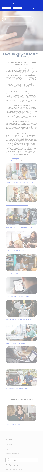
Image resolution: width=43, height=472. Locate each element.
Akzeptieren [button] (6, 8)
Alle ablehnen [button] (17, 8)
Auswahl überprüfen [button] (27, 8)
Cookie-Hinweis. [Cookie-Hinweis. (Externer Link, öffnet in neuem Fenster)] (34, 4)
